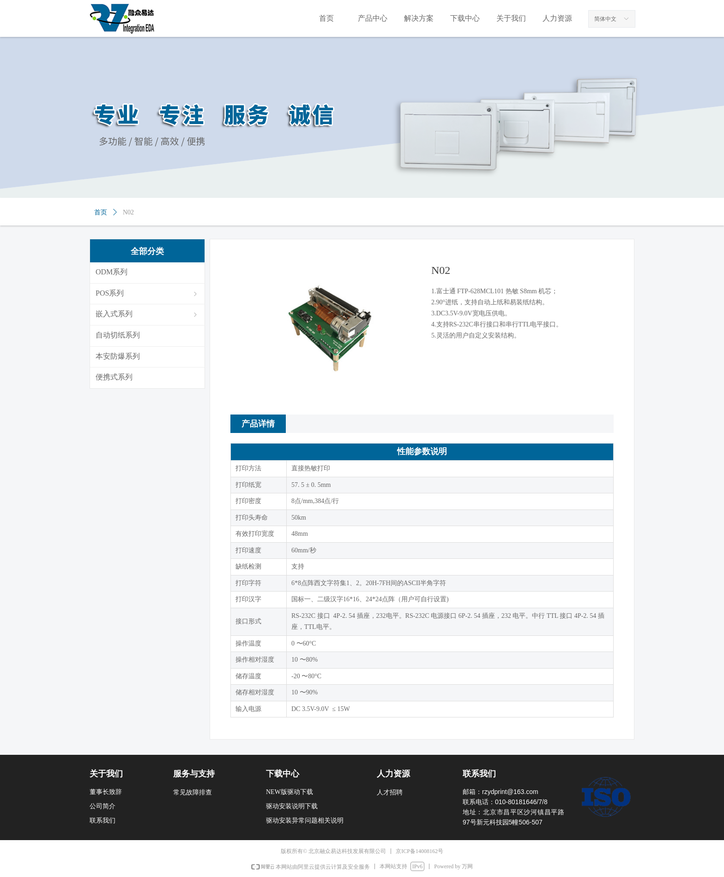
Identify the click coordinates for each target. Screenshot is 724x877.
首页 (100, 212)
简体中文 (605, 19)
